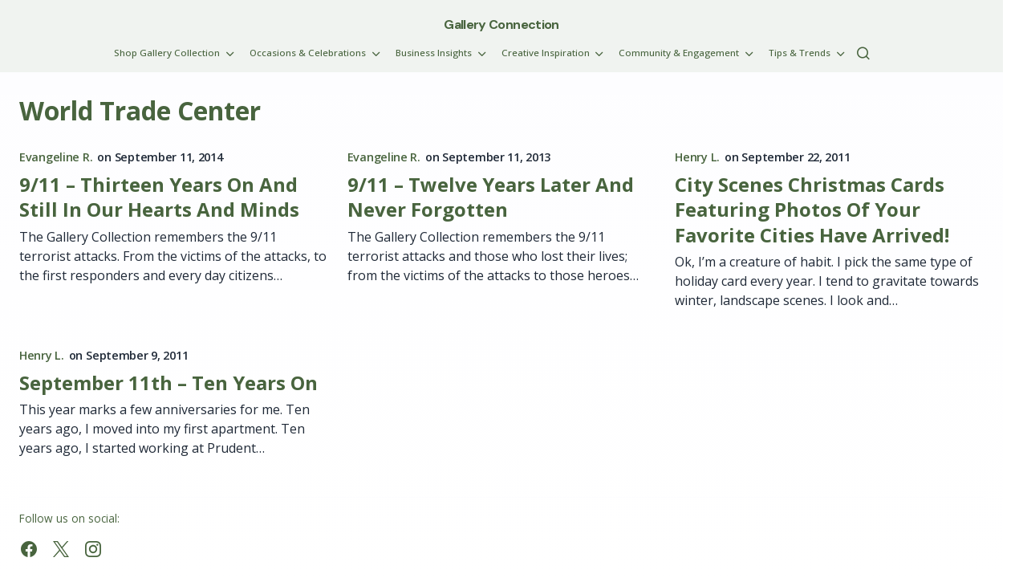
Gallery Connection (501, 24)
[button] (863, 53)
